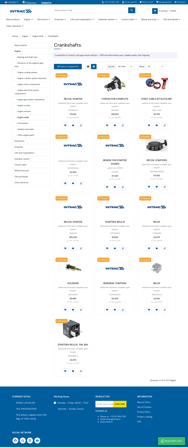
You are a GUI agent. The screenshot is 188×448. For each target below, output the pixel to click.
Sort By (111, 66)
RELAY (156, 222)
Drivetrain (59, 19)
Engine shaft (37, 36)
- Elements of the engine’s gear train (29, 65)
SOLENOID (73, 283)
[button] (129, 2)
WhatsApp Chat (171, 441)
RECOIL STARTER (73, 99)
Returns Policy (144, 403)
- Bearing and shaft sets (26, 57)
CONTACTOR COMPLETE (114, 99)
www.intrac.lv (106, 422)
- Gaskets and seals (24, 129)
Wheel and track (149, 19)
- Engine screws (22, 105)
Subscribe (119, 405)
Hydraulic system (106, 19)
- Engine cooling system (26, 72)
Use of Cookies (144, 408)
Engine (27, 19)
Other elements (13, 26)
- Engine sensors (23, 111)
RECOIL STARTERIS (157, 160)
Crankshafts (53, 36)
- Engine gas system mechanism (30, 99)
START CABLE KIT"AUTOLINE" (156, 99)
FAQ (139, 422)
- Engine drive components (27, 84)
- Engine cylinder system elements (31, 78)
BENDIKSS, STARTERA (115, 283)
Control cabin (127, 19)
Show (142, 66)
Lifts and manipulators (81, 19)
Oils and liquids (170, 19)
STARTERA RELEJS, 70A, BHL (73, 345)
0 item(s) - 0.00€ (164, 11)
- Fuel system (21, 123)
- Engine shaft (22, 117)
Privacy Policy (143, 412)
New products (13, 19)
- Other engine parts (24, 135)
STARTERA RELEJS (115, 222)
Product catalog (144, 417)
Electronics (42, 19)
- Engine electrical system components (27, 92)
